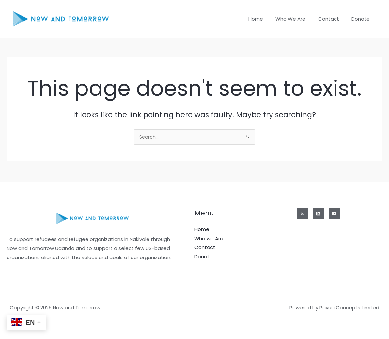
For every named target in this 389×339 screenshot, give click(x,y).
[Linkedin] (318, 213)
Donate (362, 18)
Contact (332, 18)
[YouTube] (334, 213)
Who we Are (297, 18)
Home (265, 18)
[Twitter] (302, 213)
